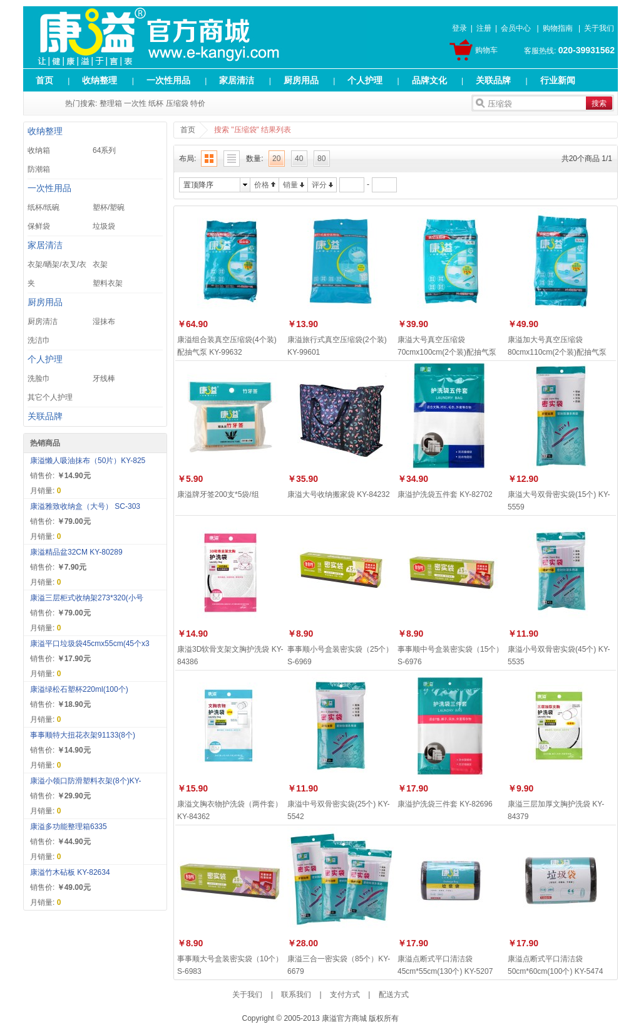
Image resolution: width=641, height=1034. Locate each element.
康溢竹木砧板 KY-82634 (70, 872)
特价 (197, 103)
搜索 (599, 103)
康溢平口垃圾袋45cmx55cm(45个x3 (90, 643)
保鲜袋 (39, 226)
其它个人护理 (50, 397)
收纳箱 (39, 150)
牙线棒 (104, 378)
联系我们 (296, 994)
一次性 (135, 103)
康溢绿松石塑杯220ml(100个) (79, 689)
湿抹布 (104, 321)
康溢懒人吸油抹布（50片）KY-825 (87, 460)
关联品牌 (493, 80)
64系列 (104, 150)
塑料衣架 (108, 283)
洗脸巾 (39, 378)
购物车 (486, 50)
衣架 (100, 264)
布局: (187, 158)
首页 (44, 80)
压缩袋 (177, 103)
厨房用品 (301, 80)
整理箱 (111, 103)
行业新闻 (557, 80)
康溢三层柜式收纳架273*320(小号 (86, 597)
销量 (290, 184)
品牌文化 (429, 80)
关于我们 (599, 28)
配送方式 (394, 994)
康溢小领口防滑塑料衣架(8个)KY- (85, 780)
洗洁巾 (39, 340)
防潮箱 (39, 169)
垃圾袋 (104, 226)
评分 (319, 184)
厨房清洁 (43, 321)
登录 (459, 28)
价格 (261, 184)
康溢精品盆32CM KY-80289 (76, 552)
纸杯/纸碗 (43, 207)
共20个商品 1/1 (587, 158)
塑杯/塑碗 (109, 207)
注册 (483, 28)
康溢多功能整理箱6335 (68, 826)
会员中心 (516, 28)
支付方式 (345, 994)
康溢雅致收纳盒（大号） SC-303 (85, 506)
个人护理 (364, 80)
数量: (254, 158)
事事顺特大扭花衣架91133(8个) (82, 735)
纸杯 (155, 103)
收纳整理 (99, 80)
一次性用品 (168, 80)
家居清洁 (236, 80)
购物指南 (558, 28)
